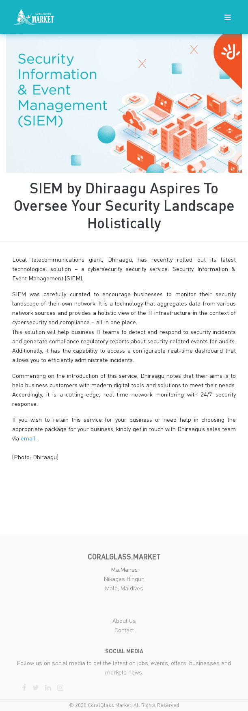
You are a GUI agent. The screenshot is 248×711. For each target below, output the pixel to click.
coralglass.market (124, 556)
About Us (124, 620)
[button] (227, 17)
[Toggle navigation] (227, 17)
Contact (124, 629)
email (28, 438)
